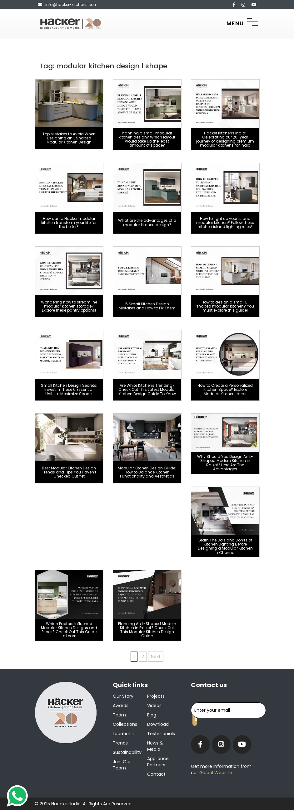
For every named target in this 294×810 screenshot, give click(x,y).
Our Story (123, 696)
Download (158, 724)
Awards (120, 705)
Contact (156, 774)
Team (119, 715)
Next (156, 656)
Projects (156, 696)
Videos (154, 705)
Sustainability (127, 752)
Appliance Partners (158, 761)
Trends (120, 743)
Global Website (215, 772)
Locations (123, 733)
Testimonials (161, 733)
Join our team (122, 765)
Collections (125, 724)
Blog (151, 715)
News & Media (155, 746)
